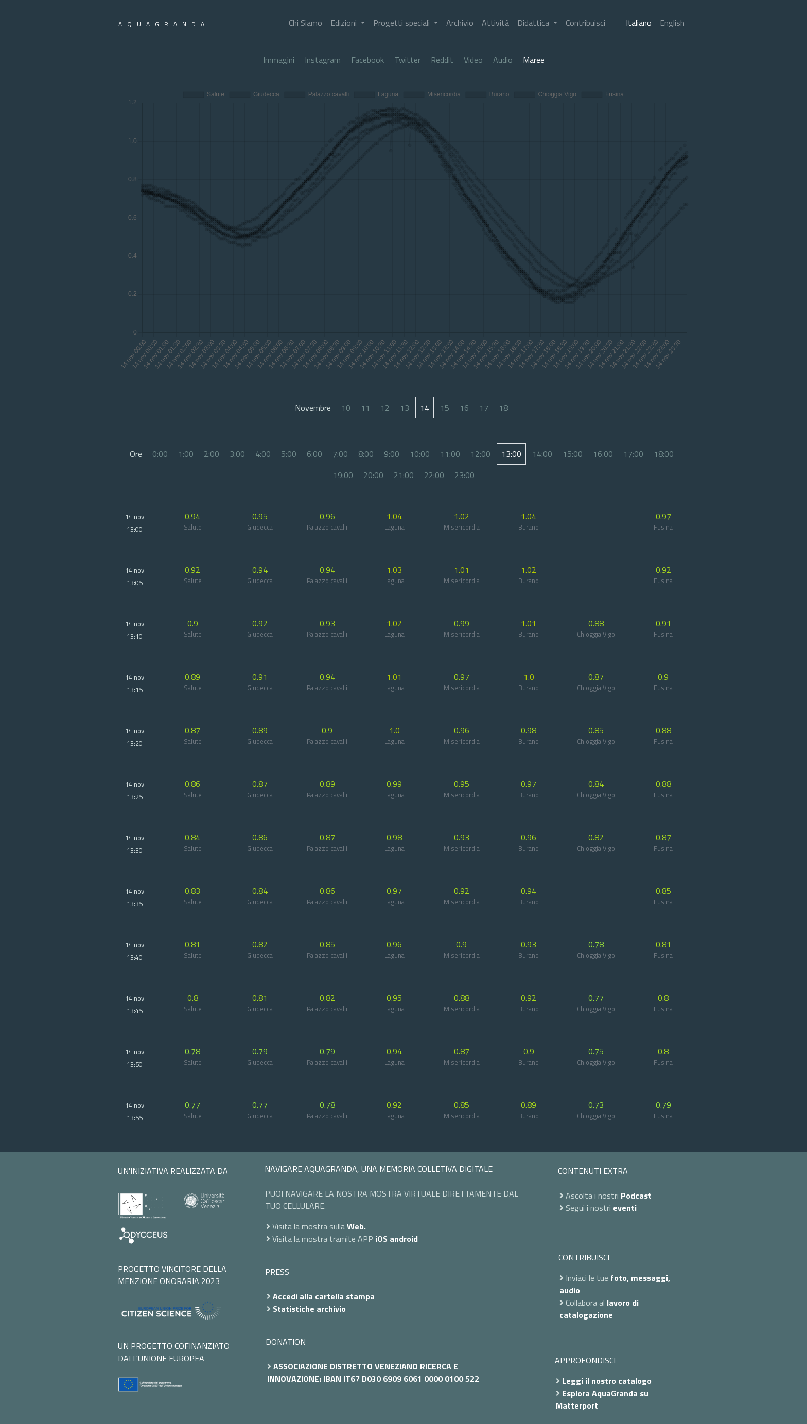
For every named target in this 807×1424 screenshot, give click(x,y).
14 (424, 407)
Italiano (639, 22)
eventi (625, 1208)
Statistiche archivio (309, 1309)
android (404, 1239)
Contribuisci (585, 22)
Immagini (278, 60)
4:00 (263, 454)
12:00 (480, 454)
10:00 (420, 454)
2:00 (211, 454)
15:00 (573, 454)
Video (473, 60)
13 (404, 407)
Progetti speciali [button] (402, 22)
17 (483, 407)
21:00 (404, 475)
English (672, 22)
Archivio (459, 22)
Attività (495, 22)
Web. (356, 1226)
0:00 (160, 454)
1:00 (186, 454)
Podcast (636, 1195)
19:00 (343, 475)
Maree (534, 60)
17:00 (633, 454)
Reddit (442, 60)
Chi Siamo (305, 22)
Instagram (323, 60)
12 (385, 407)
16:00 (603, 454)
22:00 (434, 475)
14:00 (542, 454)
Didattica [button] (534, 22)
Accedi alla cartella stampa (324, 1296)
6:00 (314, 454)
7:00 (340, 454)
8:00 (366, 454)
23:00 (464, 475)
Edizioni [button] (344, 22)
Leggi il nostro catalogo (607, 1381)
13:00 (511, 454)
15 (444, 407)
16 (464, 407)
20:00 (373, 475)
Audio (503, 60)
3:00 (237, 454)
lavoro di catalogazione (599, 1308)
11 (365, 407)
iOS (381, 1239)
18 (503, 407)
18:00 (664, 454)
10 (345, 407)
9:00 (391, 454)
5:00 (288, 454)
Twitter (407, 60)
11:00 (450, 454)
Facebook (367, 60)
